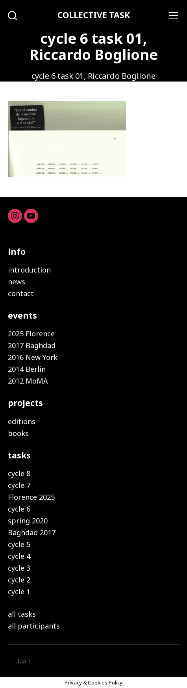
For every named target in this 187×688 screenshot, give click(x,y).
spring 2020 (28, 520)
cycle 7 (19, 485)
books (18, 433)
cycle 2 (19, 579)
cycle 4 (19, 556)
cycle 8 (19, 473)
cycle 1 (19, 591)
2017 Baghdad (32, 345)
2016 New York (32, 357)
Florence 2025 (31, 497)
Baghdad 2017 (32, 532)
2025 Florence (31, 333)
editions (21, 421)
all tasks (22, 614)
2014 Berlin (27, 369)
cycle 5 (19, 544)
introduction (29, 269)
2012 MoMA (28, 381)
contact (21, 293)
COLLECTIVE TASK (93, 15)
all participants (34, 626)
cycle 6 (19, 509)
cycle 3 (19, 568)
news (16, 281)
